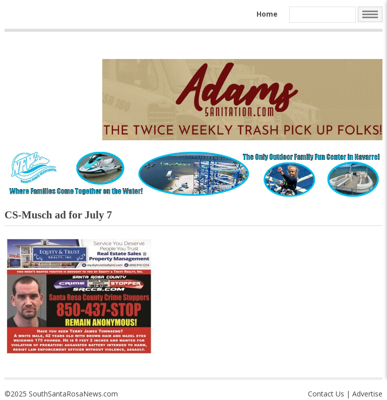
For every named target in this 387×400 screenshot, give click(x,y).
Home (267, 14)
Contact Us (326, 393)
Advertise (367, 393)
